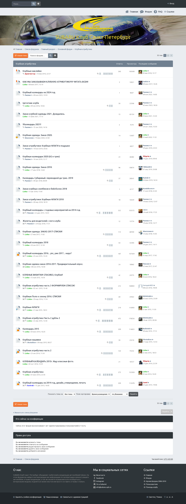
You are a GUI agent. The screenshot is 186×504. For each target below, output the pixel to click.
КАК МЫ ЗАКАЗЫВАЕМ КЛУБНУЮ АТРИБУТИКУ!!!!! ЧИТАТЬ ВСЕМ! (55, 82)
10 (109, 213)
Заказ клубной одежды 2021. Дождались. (44, 114)
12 (103, 321)
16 (112, 321)
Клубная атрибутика (26, 64)
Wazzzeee (29, 138)
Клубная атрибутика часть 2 (37, 350)
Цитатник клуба (31, 103)
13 (105, 321)
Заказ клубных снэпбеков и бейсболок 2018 (45, 189)
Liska (145, 71)
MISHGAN (147, 296)
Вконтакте (100, 475)
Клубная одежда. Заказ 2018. (37, 167)
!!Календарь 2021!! (32, 124)
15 (109, 321)
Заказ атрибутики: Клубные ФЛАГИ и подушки (46, 146)
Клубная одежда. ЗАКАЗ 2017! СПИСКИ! (42, 231)
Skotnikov (31, 342)
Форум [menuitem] (148, 11)
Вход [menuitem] (172, 3)
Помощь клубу (152, 487)
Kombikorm (148, 189)
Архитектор (30, 74)
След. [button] (171, 55)
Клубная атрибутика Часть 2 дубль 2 (41, 318)
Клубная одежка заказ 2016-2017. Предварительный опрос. (53, 264)
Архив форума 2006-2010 (156, 481)
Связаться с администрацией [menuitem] (75, 497)
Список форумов (32, 459)
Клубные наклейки (32, 71)
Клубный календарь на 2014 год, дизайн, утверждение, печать (54, 383)
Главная (134, 11)
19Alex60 (146, 167)
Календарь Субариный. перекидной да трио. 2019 (48, 178)
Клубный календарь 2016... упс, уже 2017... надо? (47, 253)
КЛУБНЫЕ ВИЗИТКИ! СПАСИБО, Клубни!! (43, 275)
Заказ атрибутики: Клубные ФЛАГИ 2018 (43, 199)
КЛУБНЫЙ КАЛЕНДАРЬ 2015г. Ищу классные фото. (48, 361)
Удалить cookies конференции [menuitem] (28, 497)
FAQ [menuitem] (160, 11)
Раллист (28, 95)
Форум (149, 478)
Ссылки (170, 11)
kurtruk (30, 385)
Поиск (33, 4)
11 (112, 213)
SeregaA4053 (148, 285)
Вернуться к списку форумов (26, 412)
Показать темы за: (62, 394)
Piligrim (146, 156)
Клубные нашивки (32, 340)
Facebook (100, 478)
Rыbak (146, 178)
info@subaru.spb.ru (103, 487)
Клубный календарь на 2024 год (39, 92)
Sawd (145, 382)
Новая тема (22, 55)
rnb (144, 210)
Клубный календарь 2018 (35, 242)
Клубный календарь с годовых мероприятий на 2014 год (51, 210)
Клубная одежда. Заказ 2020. (37, 135)
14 (107, 321)
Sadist (145, 82)
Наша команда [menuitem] (52, 497)
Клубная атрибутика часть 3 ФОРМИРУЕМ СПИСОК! (49, 285)
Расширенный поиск (38, 4)
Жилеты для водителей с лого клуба (41, 221)
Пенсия (30, 213)
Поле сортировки (93, 394)
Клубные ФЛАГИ (31, 307)
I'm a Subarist (101, 484)
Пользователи (152, 484)
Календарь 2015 (31, 329)
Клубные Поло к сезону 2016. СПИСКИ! (42, 296)
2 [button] (168, 55)
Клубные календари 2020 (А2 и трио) (41, 156)
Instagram (100, 481)
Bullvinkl (146, 328)
